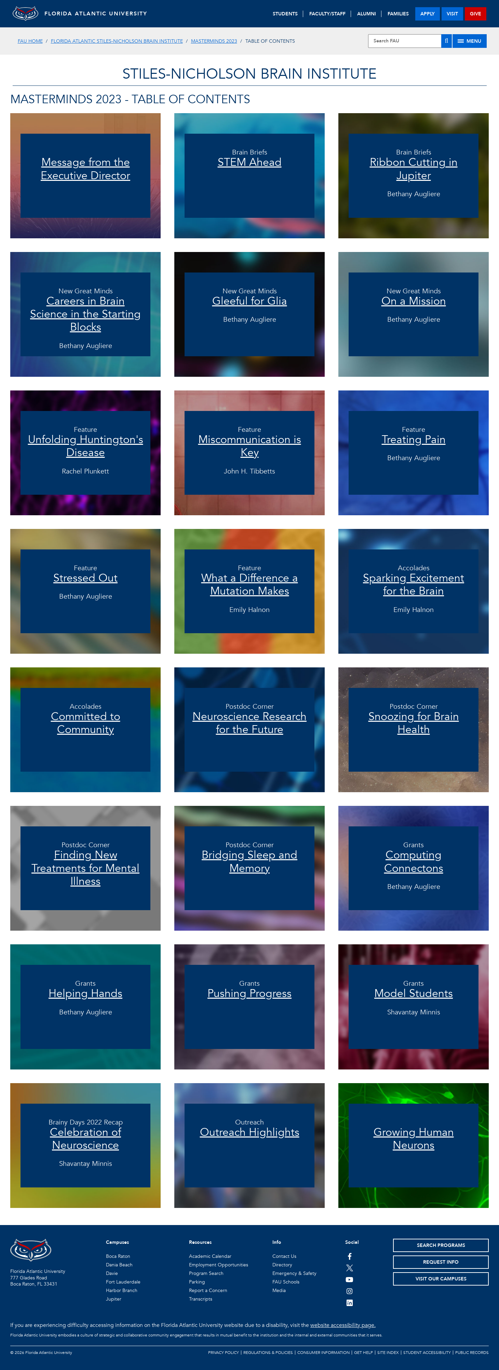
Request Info (441, 1262)
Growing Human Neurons (414, 1139)
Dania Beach (119, 1265)
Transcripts (200, 1299)
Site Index (388, 1352)
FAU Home (30, 41)
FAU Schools (285, 1282)
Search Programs (441, 1245)
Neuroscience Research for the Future (249, 723)
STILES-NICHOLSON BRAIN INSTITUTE (249, 74)
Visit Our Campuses (441, 1279)
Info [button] (276, 1242)
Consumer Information (323, 1352)
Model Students (413, 993)
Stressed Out (85, 578)
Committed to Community (85, 723)
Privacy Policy (223, 1352)
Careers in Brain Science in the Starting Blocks (85, 314)
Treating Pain (414, 439)
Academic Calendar (210, 1256)
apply (427, 14)
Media (279, 1290)
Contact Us (284, 1256)
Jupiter (113, 1299)
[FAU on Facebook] (349, 1256)
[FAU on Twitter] (349, 1267)
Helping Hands (85, 993)
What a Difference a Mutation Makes (249, 585)
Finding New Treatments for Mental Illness (85, 868)
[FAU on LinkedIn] (349, 1302)
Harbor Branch (121, 1290)
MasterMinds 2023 (214, 41)
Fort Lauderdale (123, 1282)
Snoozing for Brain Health (413, 723)
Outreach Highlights (249, 1132)
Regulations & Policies (268, 1352)
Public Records (472, 1352)
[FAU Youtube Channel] (349, 1279)
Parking (197, 1282)
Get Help (363, 1352)
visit (452, 14)
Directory (282, 1265)
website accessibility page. (343, 1325)
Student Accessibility (427, 1352)
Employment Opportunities (218, 1265)
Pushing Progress (249, 993)
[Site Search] (410, 41)
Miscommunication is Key (249, 446)
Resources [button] (200, 1242)
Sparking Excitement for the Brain (413, 585)
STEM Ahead (250, 162)
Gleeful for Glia (249, 301)
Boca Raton (118, 1256)
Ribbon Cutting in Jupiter (414, 169)
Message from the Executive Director (85, 169)
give (475, 14)
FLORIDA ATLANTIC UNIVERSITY (98, 13)
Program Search (206, 1273)
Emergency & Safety (294, 1273)
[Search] (446, 41)
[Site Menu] (470, 41)
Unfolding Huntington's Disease (85, 446)
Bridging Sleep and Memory (249, 862)
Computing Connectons (413, 862)
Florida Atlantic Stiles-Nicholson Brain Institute (117, 41)
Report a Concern (208, 1290)
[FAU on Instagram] (349, 1291)
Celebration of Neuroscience (85, 1139)
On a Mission (413, 301)
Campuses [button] (117, 1242)
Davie (112, 1273)
